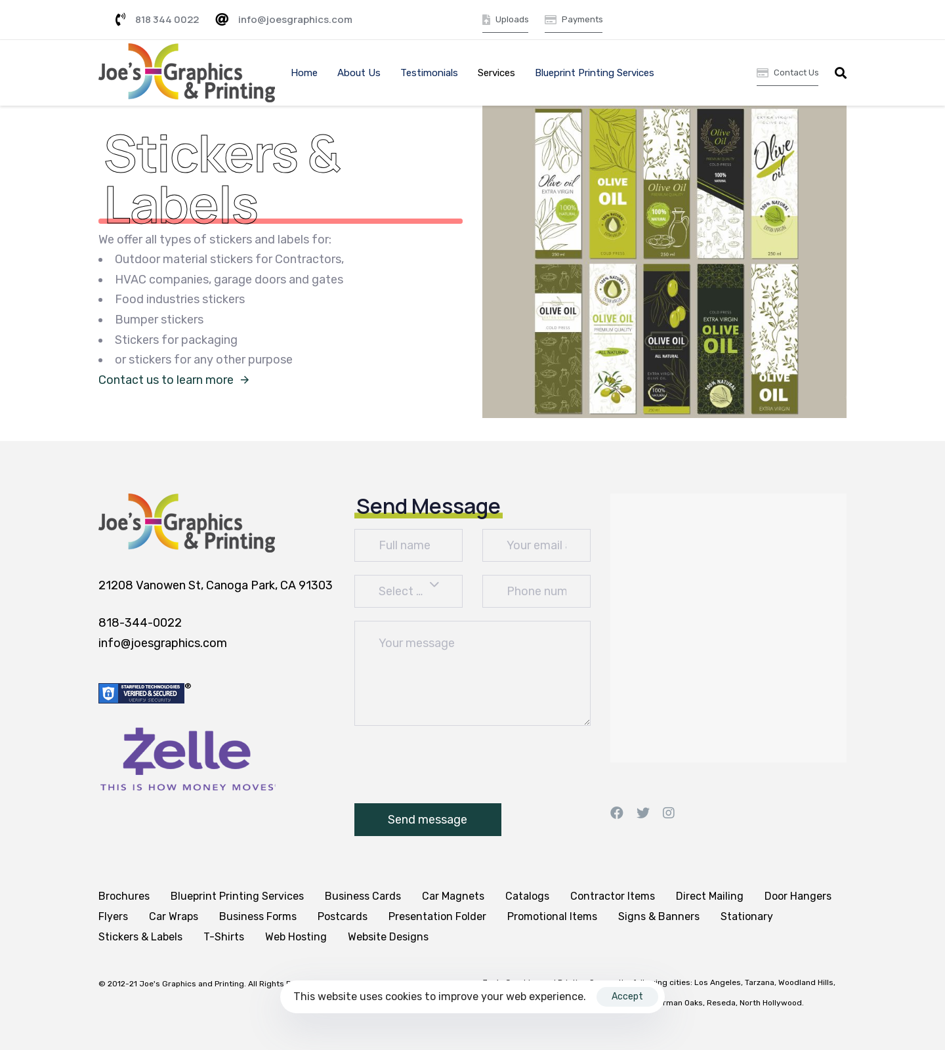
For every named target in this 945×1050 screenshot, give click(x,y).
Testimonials (429, 73)
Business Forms (258, 916)
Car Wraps (173, 916)
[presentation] (454, 764)
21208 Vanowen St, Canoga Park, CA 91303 (215, 585)
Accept (627, 996)
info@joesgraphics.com (162, 643)
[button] (841, 73)
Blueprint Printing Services (594, 73)
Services (496, 73)
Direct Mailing (710, 896)
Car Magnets (453, 896)
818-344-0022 (140, 623)
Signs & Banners (659, 916)
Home (304, 73)
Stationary (747, 916)
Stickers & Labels (140, 937)
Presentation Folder (437, 916)
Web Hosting (296, 937)
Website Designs (388, 937)
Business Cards (363, 896)
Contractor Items (612, 896)
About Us (359, 73)
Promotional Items (552, 916)
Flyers (113, 916)
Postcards (343, 916)
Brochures (124, 896)
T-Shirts (223, 937)
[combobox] (408, 591)
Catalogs (527, 896)
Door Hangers (798, 896)
